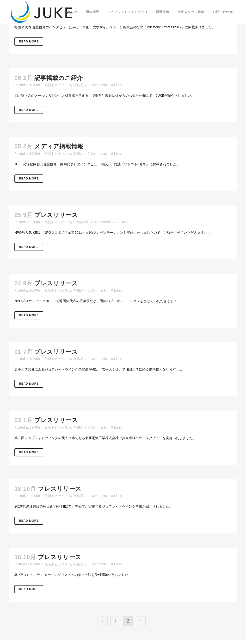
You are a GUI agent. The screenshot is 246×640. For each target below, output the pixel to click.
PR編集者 (80, 222)
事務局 (78, 85)
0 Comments (97, 85)
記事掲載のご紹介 (58, 78)
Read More (29, 41)
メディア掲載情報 (58, 146)
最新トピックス (56, 85)
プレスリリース (56, 215)
